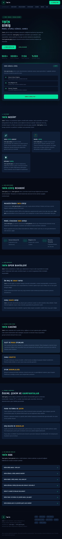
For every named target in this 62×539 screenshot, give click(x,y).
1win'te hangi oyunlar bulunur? (14, 491)
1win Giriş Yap (9, 48)
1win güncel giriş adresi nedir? (14, 473)
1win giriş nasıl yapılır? (12, 467)
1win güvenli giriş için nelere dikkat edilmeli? (19, 485)
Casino (37, 7)
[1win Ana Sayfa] (6, 2)
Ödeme (42, 7)
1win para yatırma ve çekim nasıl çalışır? (18, 497)
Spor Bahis (30, 7)
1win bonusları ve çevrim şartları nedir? (18, 503)
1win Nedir (13, 7)
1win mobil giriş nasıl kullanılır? (15, 479)
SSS (47, 7)
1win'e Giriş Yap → (31, 97)
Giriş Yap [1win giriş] (54, 2)
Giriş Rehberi (22, 7)
